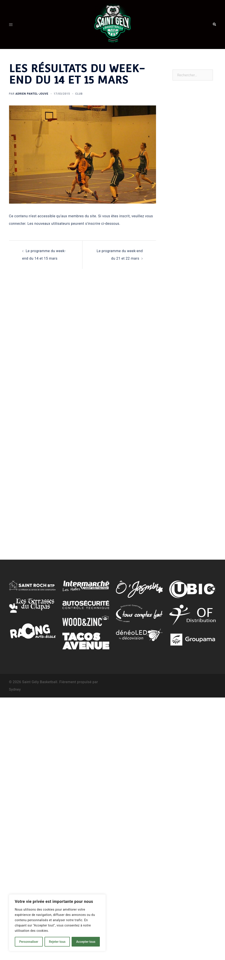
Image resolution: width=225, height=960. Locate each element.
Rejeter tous (57, 941)
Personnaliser (28, 941)
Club (79, 93)
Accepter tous (85, 941)
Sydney (15, 689)
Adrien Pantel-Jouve (31, 93)
